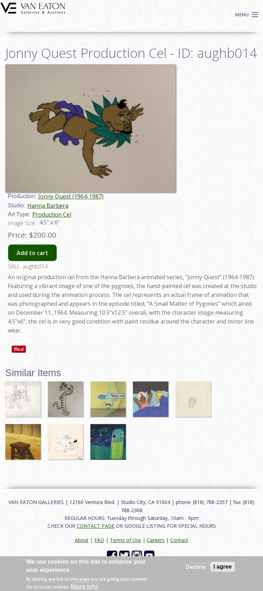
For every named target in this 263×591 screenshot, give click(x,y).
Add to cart (32, 253)
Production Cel (51, 214)
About (82, 540)
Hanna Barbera (47, 206)
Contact (179, 540)
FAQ (99, 540)
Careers (155, 540)
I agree (222, 567)
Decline (196, 567)
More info (84, 586)
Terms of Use (125, 540)
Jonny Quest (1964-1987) (70, 196)
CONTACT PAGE (95, 525)
